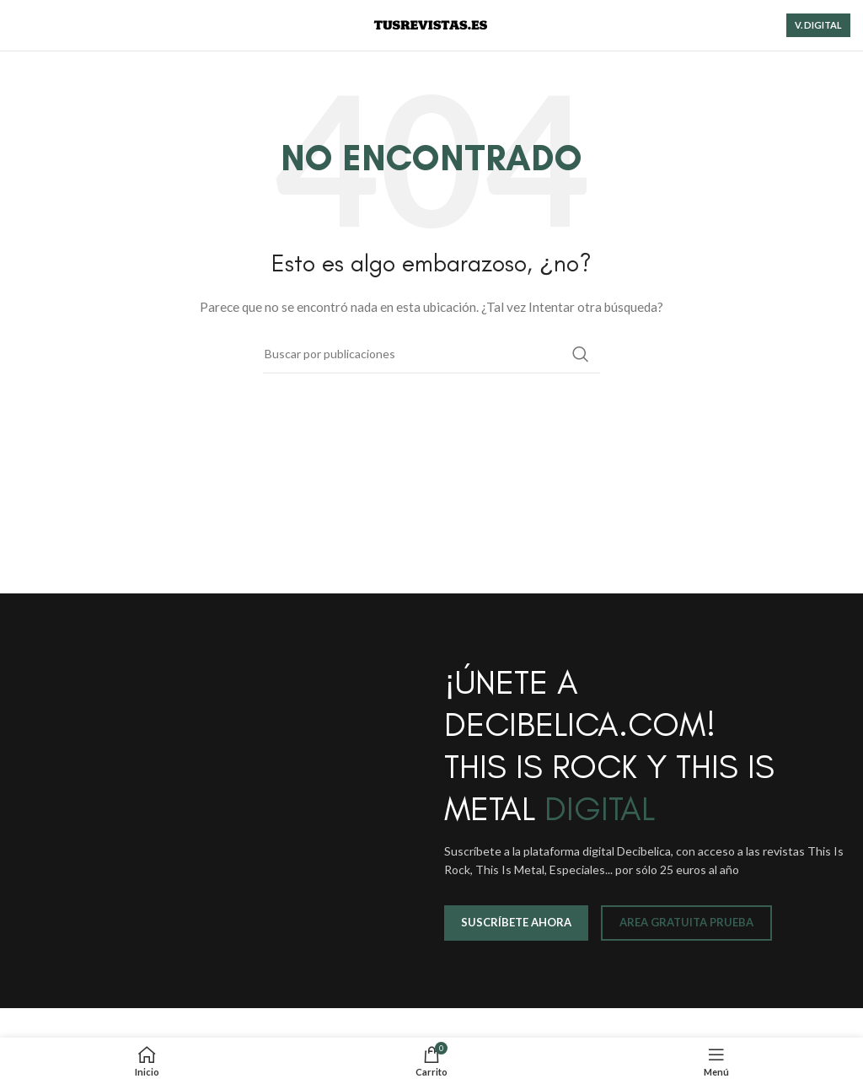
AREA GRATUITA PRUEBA (686, 922)
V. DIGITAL (818, 24)
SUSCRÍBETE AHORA (516, 922)
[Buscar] (431, 354)
